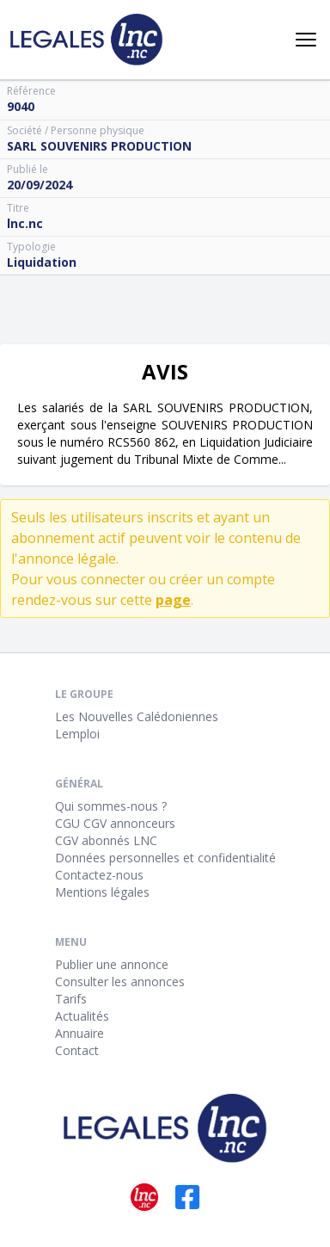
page (173, 599)
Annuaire (79, 1033)
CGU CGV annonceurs (115, 823)
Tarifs (71, 999)
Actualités (82, 1016)
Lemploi (77, 733)
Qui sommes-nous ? (111, 806)
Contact (77, 1050)
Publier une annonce (111, 964)
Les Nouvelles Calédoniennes (136, 716)
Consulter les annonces (120, 981)
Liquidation (41, 262)
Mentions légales (102, 892)
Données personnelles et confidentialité (165, 857)
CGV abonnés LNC (106, 840)
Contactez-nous (99, 875)
